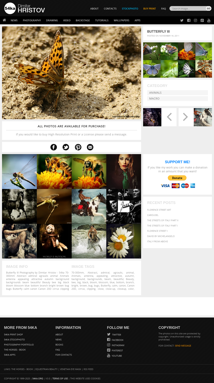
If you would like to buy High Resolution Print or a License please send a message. (71, 130)
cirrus (81, 288)
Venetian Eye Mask (70, 369)
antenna (88, 275)
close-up (110, 288)
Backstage (83, 20)
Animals (155, 92)
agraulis (117, 272)
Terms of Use (60, 378)
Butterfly (106, 285)
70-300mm (77, 272)
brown (83, 285)
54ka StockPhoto (14, 339)
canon (122, 285)
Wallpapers (121, 20)
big (79, 282)
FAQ (163, 8)
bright (74, 285)
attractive (116, 275)
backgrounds (94, 279)
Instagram (117, 345)
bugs (96, 285)
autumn (129, 275)
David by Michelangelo (161, 236)
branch (130, 282)
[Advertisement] (108, 306)
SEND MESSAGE (183, 345)
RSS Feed (88, 369)
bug (90, 285)
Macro (154, 98)
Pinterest (117, 350)
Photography (32, 20)
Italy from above (157, 241)
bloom (93, 282)
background (78, 279)
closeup (121, 288)
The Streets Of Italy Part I (162, 225)
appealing (102, 275)
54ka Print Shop (13, 334)
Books (59, 344)
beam (107, 279)
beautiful (119, 279)
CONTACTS (110, 8)
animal (130, 272)
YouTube (116, 355)
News (14, 20)
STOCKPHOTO (130, 8)
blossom (103, 282)
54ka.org (37, 378)
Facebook (117, 339)
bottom (120, 282)
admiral (105, 272)
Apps (138, 20)
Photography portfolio (19, 344)
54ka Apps (9, 354)
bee (73, 282)
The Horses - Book (15, 349)
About (59, 334)
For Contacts (63, 354)
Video (66, 20)
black (85, 282)
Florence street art (159, 209)
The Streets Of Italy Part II (162, 220)
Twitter (116, 334)
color (131, 288)
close (101, 288)
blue (112, 282)
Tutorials (102, 20)
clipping (91, 288)
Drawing (52, 20)
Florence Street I (157, 230)
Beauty (130, 279)
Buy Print (149, 8)
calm (114, 285)
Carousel (153, 215)
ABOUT (94, 8)
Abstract (92, 272)
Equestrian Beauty (46, 369)
